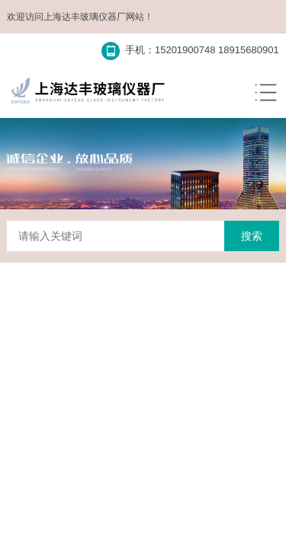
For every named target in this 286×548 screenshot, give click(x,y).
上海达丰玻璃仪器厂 (84, 16)
